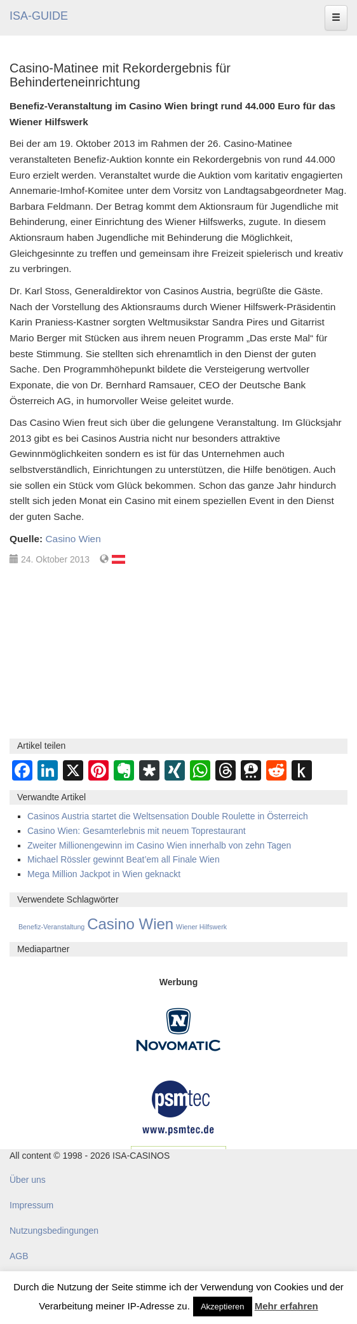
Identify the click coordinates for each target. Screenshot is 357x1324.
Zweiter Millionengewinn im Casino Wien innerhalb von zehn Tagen (159, 845)
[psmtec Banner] (178, 1106)
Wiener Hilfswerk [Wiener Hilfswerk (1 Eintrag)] (201, 927)
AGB (19, 1256)
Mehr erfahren (286, 1305)
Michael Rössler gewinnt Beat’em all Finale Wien (123, 859)
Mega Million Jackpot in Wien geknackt (103, 874)
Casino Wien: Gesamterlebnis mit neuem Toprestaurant (136, 831)
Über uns (28, 1180)
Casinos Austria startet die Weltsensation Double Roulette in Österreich (167, 816)
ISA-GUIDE (39, 16)
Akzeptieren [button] (223, 1306)
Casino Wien (72, 538)
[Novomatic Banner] (178, 1029)
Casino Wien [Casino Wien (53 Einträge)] (130, 923)
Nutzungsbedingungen (54, 1230)
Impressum (31, 1205)
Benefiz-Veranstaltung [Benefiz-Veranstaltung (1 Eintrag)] (51, 927)
